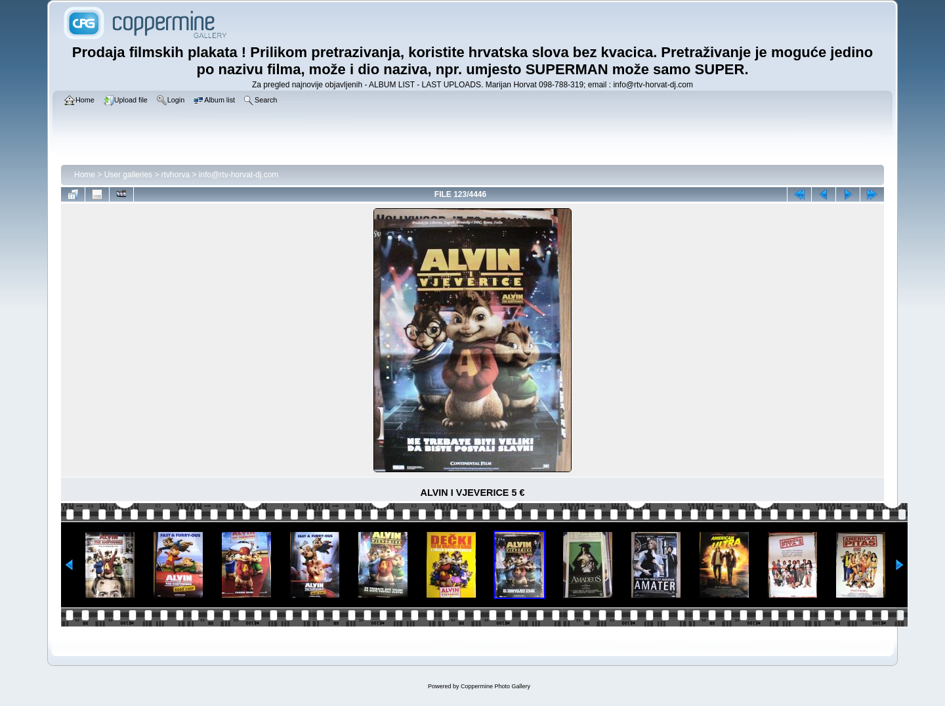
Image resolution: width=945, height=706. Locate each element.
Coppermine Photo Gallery (495, 686)
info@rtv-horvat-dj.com (239, 174)
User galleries (128, 174)
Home (84, 174)
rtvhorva (175, 174)
